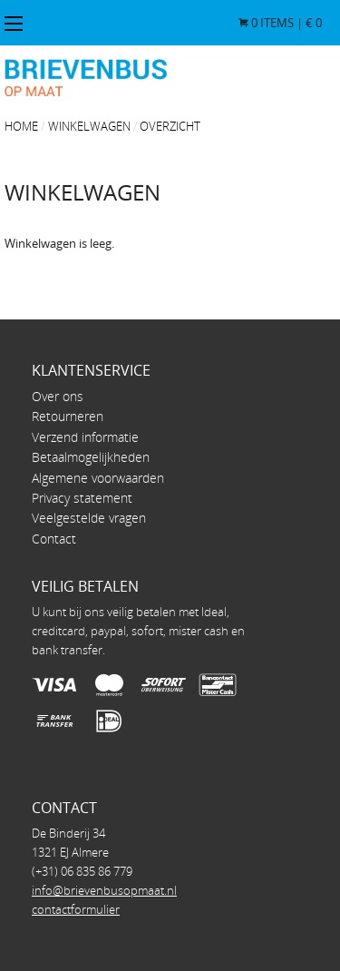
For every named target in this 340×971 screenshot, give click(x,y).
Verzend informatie (85, 437)
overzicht (170, 126)
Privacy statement (82, 497)
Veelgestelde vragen (89, 517)
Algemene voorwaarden (98, 477)
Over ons (57, 396)
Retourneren (67, 416)
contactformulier (76, 909)
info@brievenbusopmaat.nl (104, 890)
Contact (54, 538)
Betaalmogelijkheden (91, 457)
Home (21, 126)
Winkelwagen (89, 126)
